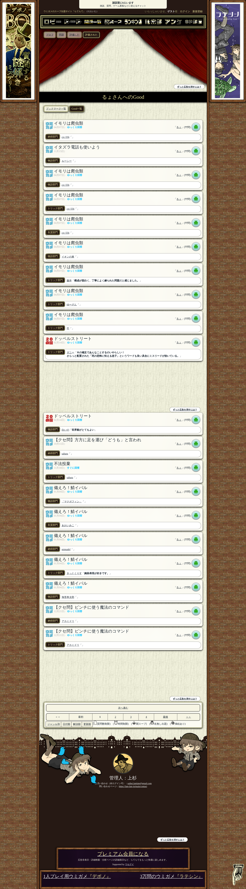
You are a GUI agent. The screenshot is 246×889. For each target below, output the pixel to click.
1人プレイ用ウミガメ (77, 876)
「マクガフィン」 (72, 501)
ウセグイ (129, 864)
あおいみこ (68, 525)
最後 (165, 717)
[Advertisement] (82, 62)
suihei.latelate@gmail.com (140, 783)
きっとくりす (74, 573)
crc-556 (65, 137)
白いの (65, 429)
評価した (75, 34)
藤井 (69, 280)
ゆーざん (72, 304)
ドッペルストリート (73, 338)
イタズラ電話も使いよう (77, 147)
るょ (178, 127)
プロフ (49, 34)
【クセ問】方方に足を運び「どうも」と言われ (97, 440)
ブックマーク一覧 (56, 108)
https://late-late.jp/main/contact (133, 786)
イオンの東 (68, 256)
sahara (65, 453)
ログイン (185, 11)
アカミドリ (68, 621)
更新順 (87, 724)
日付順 (66, 724)
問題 (61, 34)
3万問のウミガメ (171, 876)
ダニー (70, 352)
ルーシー (67, 161)
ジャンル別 (53, 724)
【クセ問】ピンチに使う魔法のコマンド (91, 607)
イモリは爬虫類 (68, 123)
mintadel (66, 549)
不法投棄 (62, 463)
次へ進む (123, 707)
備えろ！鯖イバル (70, 487)
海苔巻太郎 (68, 597)
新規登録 (198, 11)
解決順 (77, 724)
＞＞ (188, 717)
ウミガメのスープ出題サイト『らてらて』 (64, 11)
